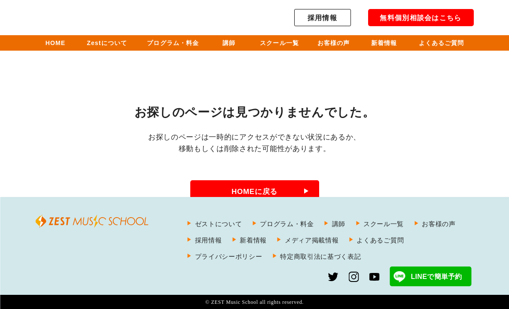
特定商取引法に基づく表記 (320, 256)
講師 (338, 224)
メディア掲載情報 (311, 240)
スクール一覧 (383, 224)
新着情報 (253, 240)
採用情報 (322, 17)
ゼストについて (218, 224)
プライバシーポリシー (228, 256)
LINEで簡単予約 (436, 276)
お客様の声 (438, 224)
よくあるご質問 (380, 240)
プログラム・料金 (287, 224)
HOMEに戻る (254, 192)
